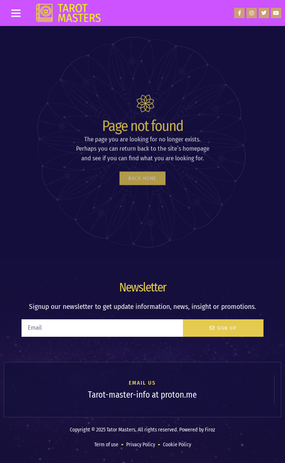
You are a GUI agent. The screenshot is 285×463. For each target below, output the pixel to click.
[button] (16, 13)
